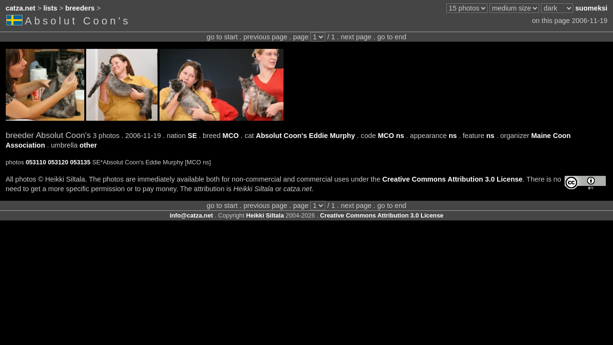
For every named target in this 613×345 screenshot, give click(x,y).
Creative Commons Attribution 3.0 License (452, 179)
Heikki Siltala (265, 215)
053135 (80, 162)
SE (192, 135)
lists (50, 8)
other (88, 145)
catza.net (20, 8)
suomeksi (591, 8)
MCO (231, 135)
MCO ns (391, 135)
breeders (79, 8)
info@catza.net (191, 215)
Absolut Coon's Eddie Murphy (305, 135)
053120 (58, 162)
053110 (36, 162)
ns (453, 135)
